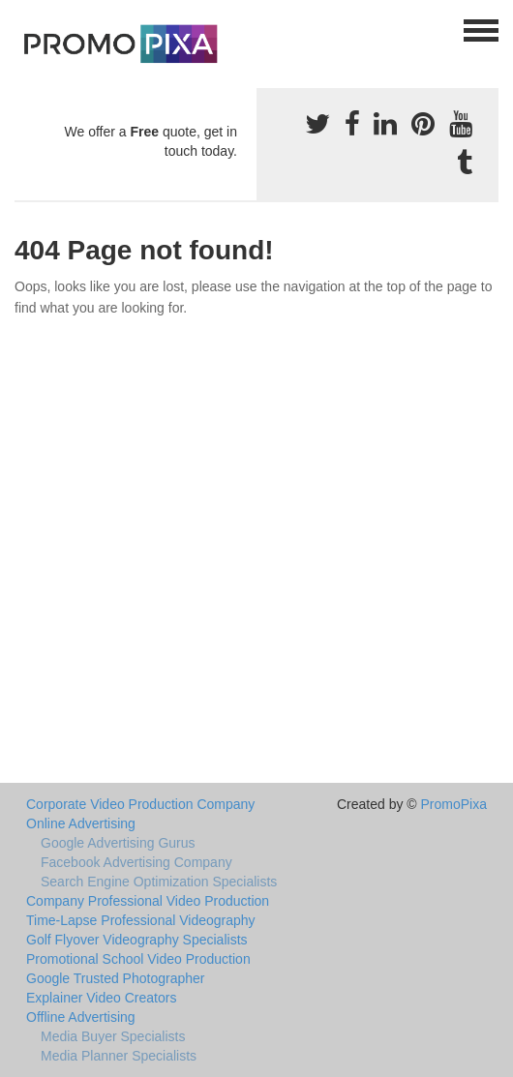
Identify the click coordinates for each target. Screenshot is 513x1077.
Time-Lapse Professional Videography (141, 920)
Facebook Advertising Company (136, 862)
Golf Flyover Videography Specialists (137, 939)
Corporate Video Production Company (140, 804)
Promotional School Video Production (138, 959)
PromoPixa (454, 804)
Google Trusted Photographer (115, 978)
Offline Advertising (81, 1017)
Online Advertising (81, 823)
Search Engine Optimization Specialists (159, 881)
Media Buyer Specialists (113, 1036)
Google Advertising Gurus (118, 843)
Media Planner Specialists (118, 1055)
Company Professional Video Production (147, 901)
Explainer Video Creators (101, 997)
